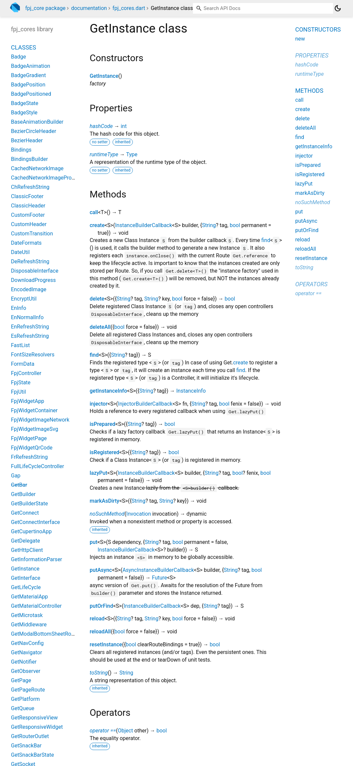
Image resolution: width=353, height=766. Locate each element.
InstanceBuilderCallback (143, 225)
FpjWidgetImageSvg (34, 429)
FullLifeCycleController (37, 466)
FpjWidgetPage (29, 438)
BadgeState (24, 103)
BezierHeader (27, 140)
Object (125, 730)
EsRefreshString (30, 336)
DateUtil (20, 252)
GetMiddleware (28, 624)
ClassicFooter (27, 196)
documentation (89, 8)
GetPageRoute (28, 690)
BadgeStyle (24, 112)
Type (131, 154)
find (265, 240)
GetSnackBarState (32, 755)
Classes (23, 47)
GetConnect (25, 513)
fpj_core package (45, 8)
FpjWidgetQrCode (31, 448)
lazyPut (98, 473)
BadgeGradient (28, 75)
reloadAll (100, 631)
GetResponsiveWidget (37, 727)
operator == (103, 730)
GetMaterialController (36, 606)
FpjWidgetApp (27, 401)
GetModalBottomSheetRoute (45, 634)
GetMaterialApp (29, 596)
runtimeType (104, 154)
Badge (18, 57)
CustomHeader (28, 224)
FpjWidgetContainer (34, 410)
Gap (16, 475)
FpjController (26, 373)
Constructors (318, 29)
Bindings (21, 150)
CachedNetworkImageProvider (47, 178)
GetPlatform (25, 699)
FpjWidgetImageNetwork (40, 420)
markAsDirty (104, 501)
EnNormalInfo (27, 317)
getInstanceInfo (108, 391)
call (94, 212)
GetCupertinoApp (31, 531)
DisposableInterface (34, 271)
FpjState (21, 382)
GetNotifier (24, 662)
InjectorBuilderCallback (145, 404)
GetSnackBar (26, 745)
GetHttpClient (27, 550)
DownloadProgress (33, 280)
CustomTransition (32, 233)
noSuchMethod (107, 514)
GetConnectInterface (35, 522)
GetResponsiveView (34, 717)
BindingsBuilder (29, 159)
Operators (311, 284)
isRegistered (104, 452)
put (93, 542)
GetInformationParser (36, 559)
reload (97, 618)
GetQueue (22, 708)
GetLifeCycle (26, 587)
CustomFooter (28, 215)
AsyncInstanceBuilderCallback (158, 570)
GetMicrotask (27, 615)
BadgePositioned (31, 94)
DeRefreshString (30, 261)
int (124, 126)
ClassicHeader (28, 205)
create (97, 225)
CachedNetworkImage (37, 168)
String (209, 225)
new (300, 39)
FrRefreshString (29, 457)
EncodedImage (28, 289)
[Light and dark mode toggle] (337, 8)
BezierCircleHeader (33, 131)
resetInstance (106, 644)
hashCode (101, 126)
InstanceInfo (191, 391)
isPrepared (102, 424)
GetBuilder (23, 494)
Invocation (138, 514)
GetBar (19, 485)
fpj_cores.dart (129, 8)
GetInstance (104, 76)
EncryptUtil (24, 299)
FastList (20, 345)
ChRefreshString (30, 187)
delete (97, 299)
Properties (311, 55)
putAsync (101, 570)
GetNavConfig (27, 643)
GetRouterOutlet (30, 736)
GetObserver (25, 671)
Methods (309, 90)
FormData (22, 364)
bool (235, 225)
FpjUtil (18, 392)
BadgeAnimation (30, 66)
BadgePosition (28, 84)
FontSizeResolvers (32, 354)
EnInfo (18, 308)
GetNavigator (26, 652)
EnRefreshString (30, 326)
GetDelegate (25, 541)
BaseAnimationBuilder (37, 122)
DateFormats (26, 243)
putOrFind (101, 606)
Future (159, 577)
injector (99, 404)
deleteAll (100, 327)
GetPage (21, 680)
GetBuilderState (29, 503)
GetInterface (25, 578)
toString (99, 673)
